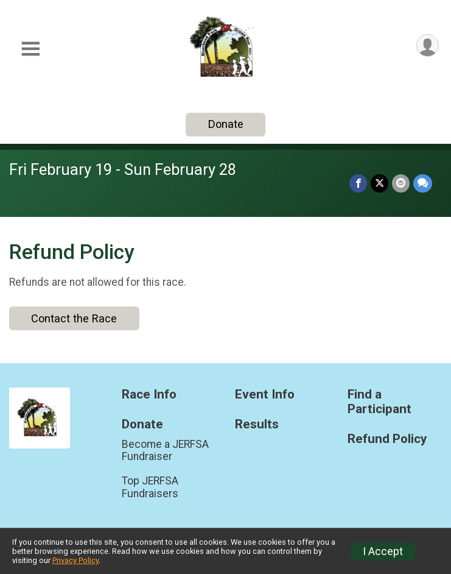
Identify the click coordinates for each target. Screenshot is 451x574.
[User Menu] (427, 45)
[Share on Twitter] (379, 183)
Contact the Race (74, 318)
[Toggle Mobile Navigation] (30, 49)
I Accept (383, 551)
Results (257, 424)
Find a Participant (379, 402)
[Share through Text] (422, 183)
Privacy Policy (75, 560)
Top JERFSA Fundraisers (150, 487)
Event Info (265, 395)
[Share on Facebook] (358, 183)
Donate (225, 124)
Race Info (149, 395)
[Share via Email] (401, 183)
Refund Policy (387, 439)
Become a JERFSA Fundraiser (165, 450)
